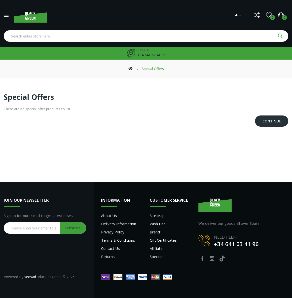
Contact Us (110, 248)
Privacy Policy (112, 231)
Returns (108, 256)
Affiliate (156, 248)
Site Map (157, 215)
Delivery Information (118, 223)
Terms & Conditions (118, 240)
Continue (271, 121)
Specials (156, 256)
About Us (109, 215)
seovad (30, 276)
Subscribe (73, 227)
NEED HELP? (225, 237)
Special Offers (153, 68)
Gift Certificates (163, 240)
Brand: (155, 231)
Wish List (157, 223)
